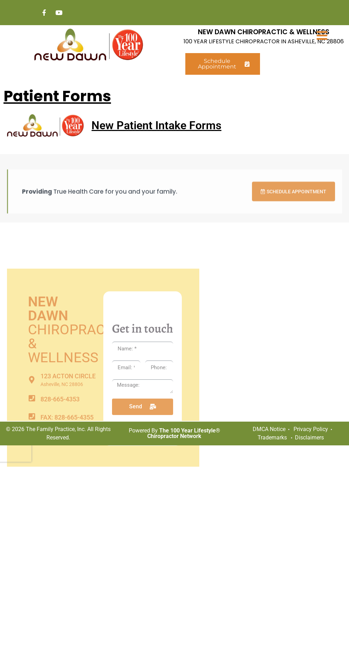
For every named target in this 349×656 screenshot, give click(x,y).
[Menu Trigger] (322, 34)
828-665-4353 (60, 498)
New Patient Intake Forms (156, 125)
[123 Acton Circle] (31, 479)
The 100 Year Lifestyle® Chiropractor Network (183, 433)
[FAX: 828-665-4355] (31, 516)
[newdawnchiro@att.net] (31, 534)
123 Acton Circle (68, 475)
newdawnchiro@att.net (80, 535)
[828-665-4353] (31, 498)
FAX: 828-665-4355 (67, 516)
